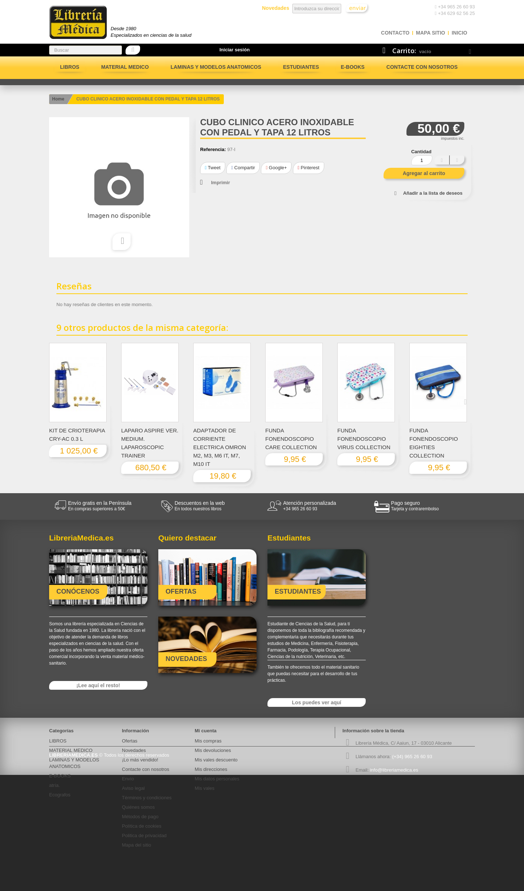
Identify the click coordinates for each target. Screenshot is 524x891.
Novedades (134, 750)
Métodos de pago (140, 816)
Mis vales (204, 788)
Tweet (213, 167)
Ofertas (130, 741)
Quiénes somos (138, 807)
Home (58, 99)
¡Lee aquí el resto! (98, 685)
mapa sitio (430, 33)
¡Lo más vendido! (140, 760)
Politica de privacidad (144, 835)
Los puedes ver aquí (316, 702)
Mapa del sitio (136, 845)
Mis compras (208, 741)
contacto (395, 33)
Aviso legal (133, 788)
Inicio (459, 33)
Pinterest (308, 167)
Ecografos (60, 794)
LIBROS (69, 67)
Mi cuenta (206, 730)
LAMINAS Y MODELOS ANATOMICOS (216, 67)
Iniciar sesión (234, 49)
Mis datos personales (217, 778)
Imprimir (220, 182)
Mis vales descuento (216, 760)
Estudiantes (301, 67)
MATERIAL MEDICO (125, 67)
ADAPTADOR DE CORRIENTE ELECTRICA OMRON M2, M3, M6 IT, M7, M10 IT (219, 447)
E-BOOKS (353, 67)
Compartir (243, 167)
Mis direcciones (211, 769)
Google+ (276, 167)
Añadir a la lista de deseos (433, 193)
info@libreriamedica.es (394, 770)
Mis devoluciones (213, 750)
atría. (54, 785)
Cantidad (421, 151)
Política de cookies (141, 826)
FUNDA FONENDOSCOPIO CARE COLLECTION (291, 438)
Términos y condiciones (147, 797)
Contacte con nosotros (422, 67)
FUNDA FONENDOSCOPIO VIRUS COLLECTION (363, 438)
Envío (128, 778)
